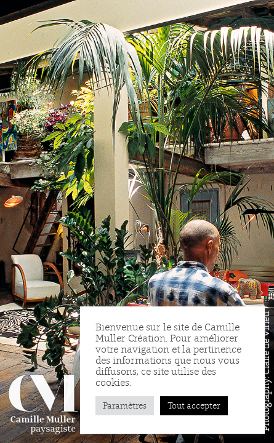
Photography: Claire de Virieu (266, 371)
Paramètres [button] (125, 406)
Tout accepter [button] (193, 406)
